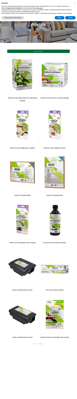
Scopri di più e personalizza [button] (12, 17)
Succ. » (41, 344)
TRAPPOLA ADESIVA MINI (22, 195)
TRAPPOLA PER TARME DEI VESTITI (54, 148)
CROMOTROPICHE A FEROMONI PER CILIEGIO (54, 337)
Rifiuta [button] (60, 17)
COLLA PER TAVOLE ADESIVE (55, 290)
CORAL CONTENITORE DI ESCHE (22, 337)
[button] (38, 51)
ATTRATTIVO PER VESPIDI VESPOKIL (54, 243)
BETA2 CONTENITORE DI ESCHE (22, 290)
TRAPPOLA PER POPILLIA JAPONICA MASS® (54, 98)
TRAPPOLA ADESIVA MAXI (54, 195)
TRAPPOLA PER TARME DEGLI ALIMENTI (22, 148)
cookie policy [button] (38, 8)
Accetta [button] (70, 17)
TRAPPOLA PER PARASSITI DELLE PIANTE (22, 243)
